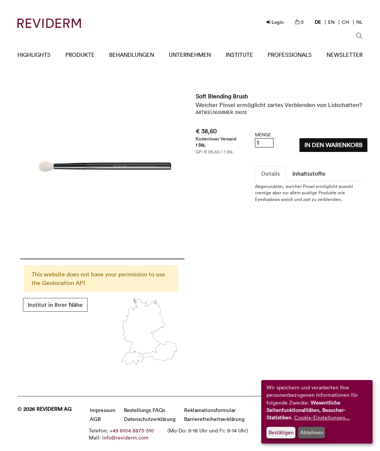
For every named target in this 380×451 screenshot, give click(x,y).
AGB (95, 418)
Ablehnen (311, 432)
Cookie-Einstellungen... (322, 417)
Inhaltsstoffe (308, 173)
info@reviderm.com (125, 437)
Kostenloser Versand (216, 138)
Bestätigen (281, 432)
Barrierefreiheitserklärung (214, 418)
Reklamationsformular (210, 409)
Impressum (102, 409)
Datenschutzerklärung (150, 418)
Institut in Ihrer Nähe (55, 304)
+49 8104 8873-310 (131, 430)
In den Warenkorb (333, 145)
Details (270, 173)
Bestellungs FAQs (144, 409)
